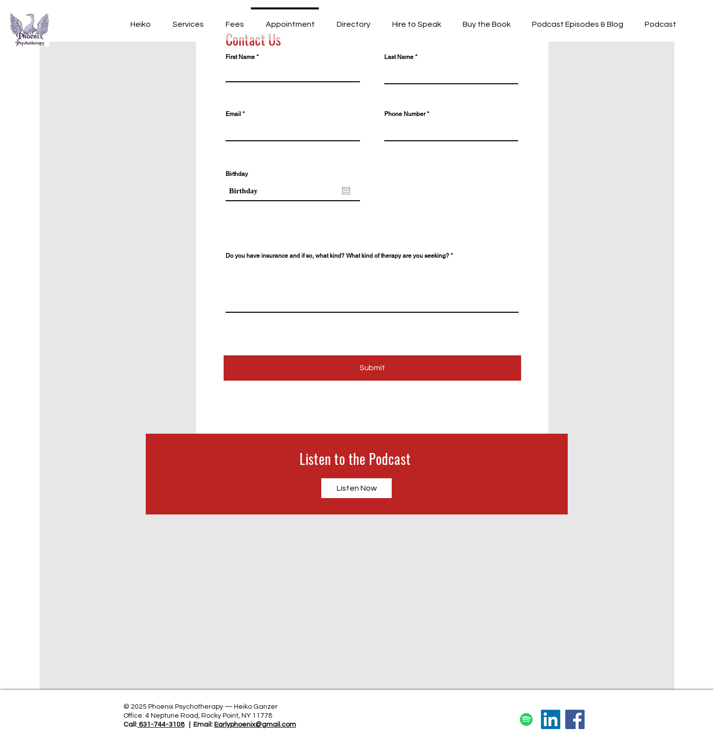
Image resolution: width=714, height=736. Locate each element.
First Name (240, 57)
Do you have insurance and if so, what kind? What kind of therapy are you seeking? (337, 256)
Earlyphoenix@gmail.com (255, 724)
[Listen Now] (356, 488)
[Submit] (372, 368)
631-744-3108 (160, 724)
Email (233, 114)
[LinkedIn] (550, 719)
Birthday (237, 174)
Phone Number (404, 114)
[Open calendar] (346, 191)
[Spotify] (526, 719)
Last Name (399, 57)
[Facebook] (575, 719)
